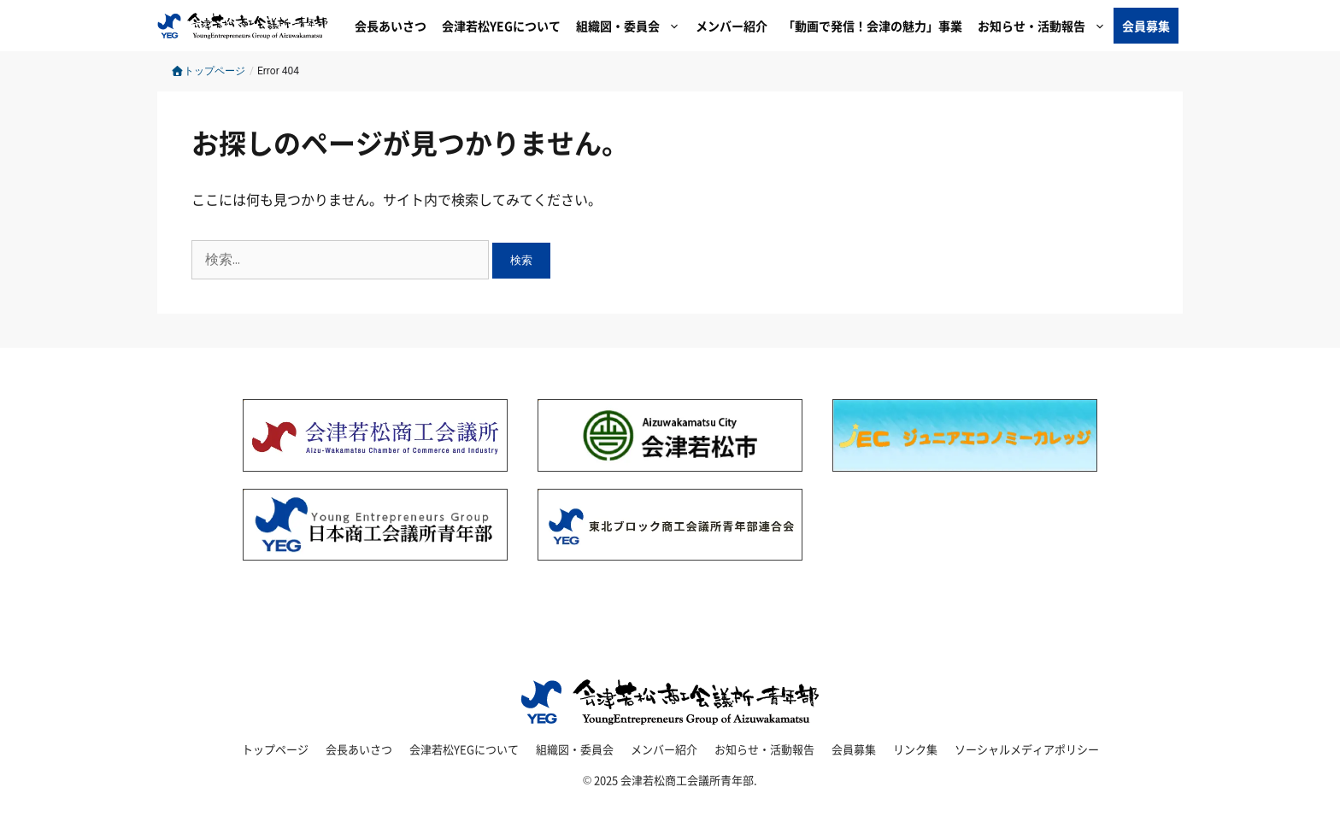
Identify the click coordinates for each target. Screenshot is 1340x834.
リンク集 (915, 749)
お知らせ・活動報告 (1046, 25)
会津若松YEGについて (501, 25)
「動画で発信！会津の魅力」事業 (872, 25)
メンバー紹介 (731, 25)
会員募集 (1146, 25)
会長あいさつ (390, 25)
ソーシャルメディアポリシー (1027, 749)
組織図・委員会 (632, 25)
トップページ (208, 71)
